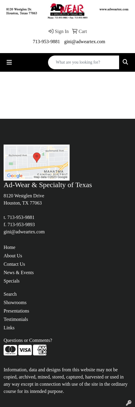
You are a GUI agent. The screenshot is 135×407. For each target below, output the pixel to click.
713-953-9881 (46, 41)
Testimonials (16, 319)
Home (9, 247)
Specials (12, 280)
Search (10, 294)
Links (9, 327)
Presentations (16, 310)
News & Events (19, 272)
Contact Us (14, 264)
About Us (13, 255)
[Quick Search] (83, 62)
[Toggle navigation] (9, 62)
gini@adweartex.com (84, 41)
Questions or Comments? (28, 340)
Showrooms (15, 302)
